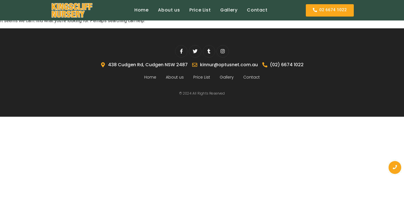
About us (169, 10)
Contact (257, 10)
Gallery (228, 10)
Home (141, 10)
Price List (200, 10)
